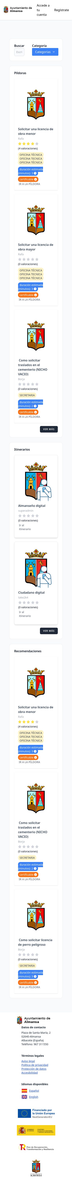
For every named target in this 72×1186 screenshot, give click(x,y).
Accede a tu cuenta (43, 10)
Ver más (49, 429)
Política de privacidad (34, 1065)
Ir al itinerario (25, 527)
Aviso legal (28, 1061)
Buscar (19, 46)
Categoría (39, 46)
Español (30, 1091)
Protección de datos (33, 1069)
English (29, 1097)
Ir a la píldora (29, 184)
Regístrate (61, 10)
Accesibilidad (29, 1072)
